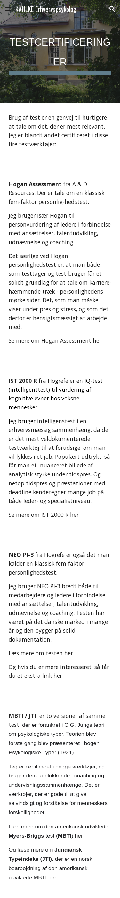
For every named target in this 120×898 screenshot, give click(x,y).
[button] (7, 9)
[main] (60, 51)
